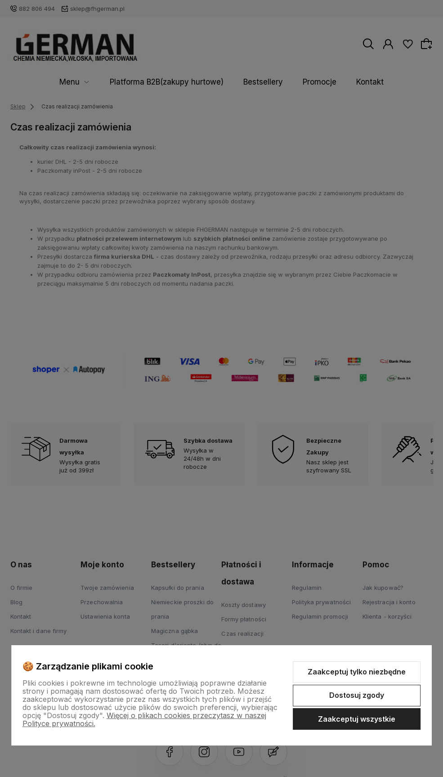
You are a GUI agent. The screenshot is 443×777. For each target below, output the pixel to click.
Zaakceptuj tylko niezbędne (357, 671)
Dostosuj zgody (356, 695)
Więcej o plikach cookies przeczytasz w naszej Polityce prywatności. (144, 719)
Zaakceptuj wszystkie (356, 718)
